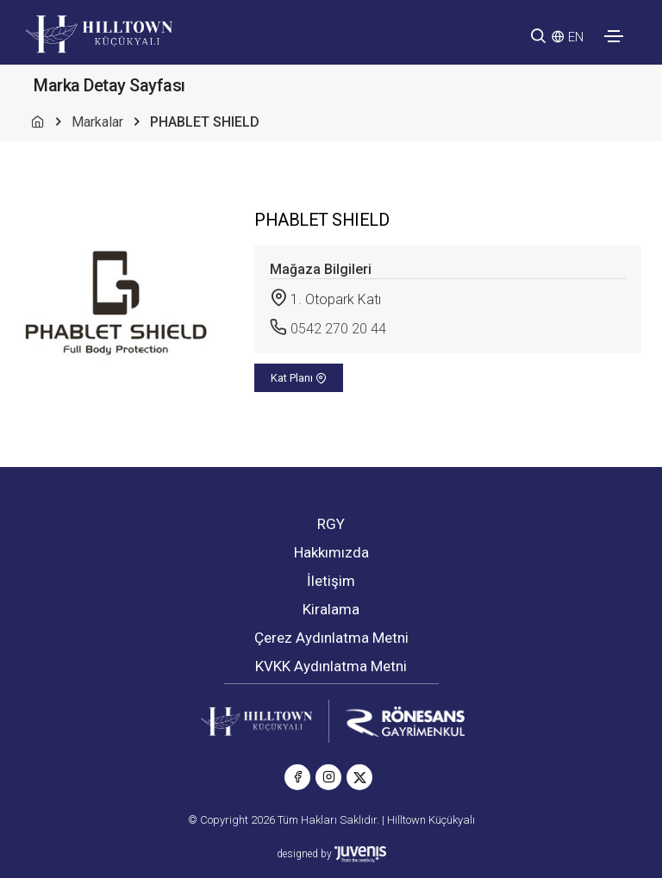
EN (576, 37)
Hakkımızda (331, 552)
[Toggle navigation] (613, 36)
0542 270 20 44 (338, 329)
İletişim (331, 580)
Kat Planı (299, 377)
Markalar (97, 122)
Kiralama (331, 609)
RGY (331, 523)
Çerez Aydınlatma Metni (331, 637)
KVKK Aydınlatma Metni (331, 666)
